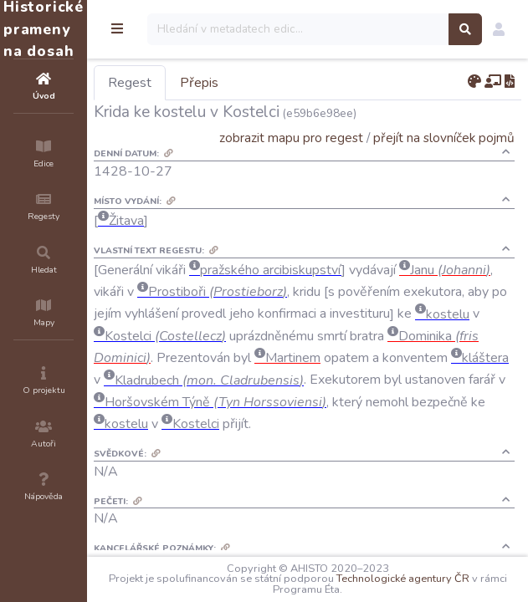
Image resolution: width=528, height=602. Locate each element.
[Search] (298, 29)
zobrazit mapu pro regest (291, 137)
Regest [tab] (129, 83)
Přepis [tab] (199, 83)
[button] (499, 29)
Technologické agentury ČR (402, 578)
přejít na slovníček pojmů (444, 137)
